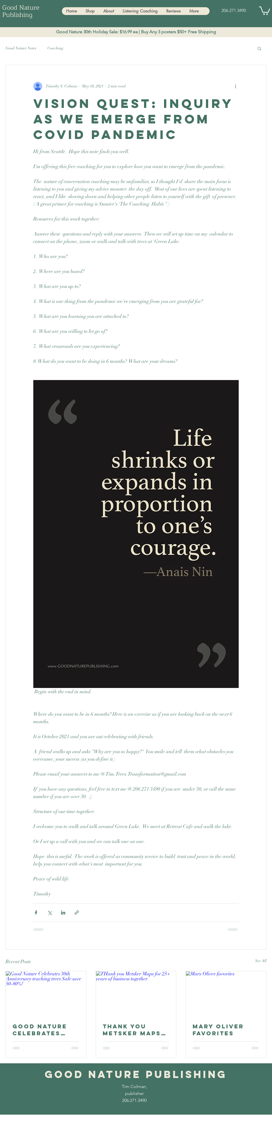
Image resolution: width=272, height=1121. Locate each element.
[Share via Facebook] (36, 912)
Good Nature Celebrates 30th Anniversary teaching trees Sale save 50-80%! (45, 1030)
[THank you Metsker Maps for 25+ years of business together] (136, 993)
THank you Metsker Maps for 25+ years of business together (132, 1030)
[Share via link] (76, 912)
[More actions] (235, 86)
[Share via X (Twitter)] (49, 912)
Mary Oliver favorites (218, 1030)
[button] (264, 10)
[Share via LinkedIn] (63, 912)
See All (260, 960)
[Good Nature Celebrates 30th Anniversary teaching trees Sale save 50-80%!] (46, 993)
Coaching (55, 48)
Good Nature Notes (21, 48)
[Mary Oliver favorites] (226, 993)
